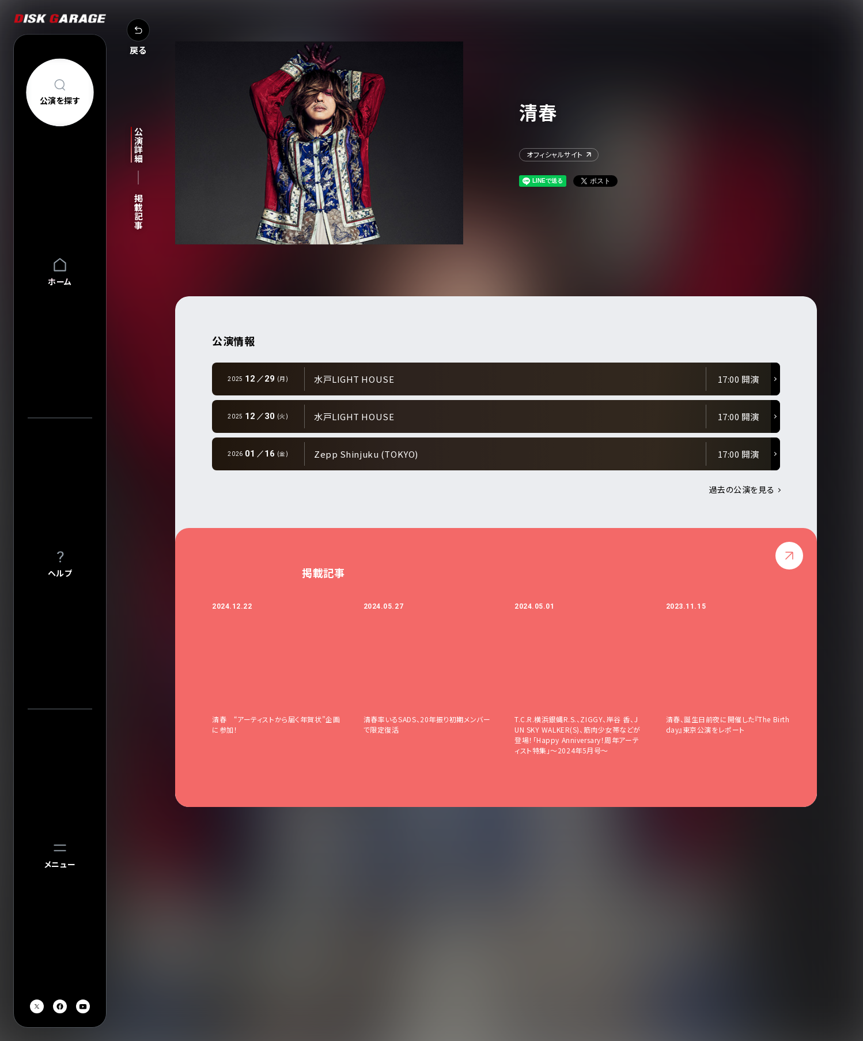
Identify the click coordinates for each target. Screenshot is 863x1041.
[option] (288, 678)
